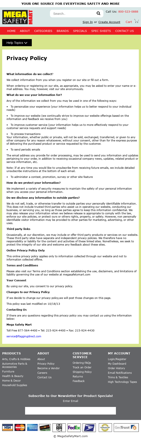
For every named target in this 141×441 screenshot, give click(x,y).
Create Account (109, 22)
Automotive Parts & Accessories (14, 365)
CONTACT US (124, 31)
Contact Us (44, 377)
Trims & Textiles (118, 377)
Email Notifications (120, 372)
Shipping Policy (82, 372)
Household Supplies (14, 385)
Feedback (79, 381)
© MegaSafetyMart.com (70, 436)
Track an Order (82, 367)
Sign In (88, 22)
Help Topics (16, 42)
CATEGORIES (43, 31)
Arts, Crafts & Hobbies (16, 359)
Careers (42, 372)
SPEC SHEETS (101, 31)
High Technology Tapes (122, 382)
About (25, 31)
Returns (78, 376)
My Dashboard (117, 363)
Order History (116, 368)
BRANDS (63, 31)
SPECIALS (80, 31)
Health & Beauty (12, 376)
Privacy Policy (45, 363)
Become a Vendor (48, 368)
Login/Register (117, 359)
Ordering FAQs (82, 362)
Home (11, 31)
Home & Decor (11, 380)
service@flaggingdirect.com (23, 336)
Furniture (8, 371)
